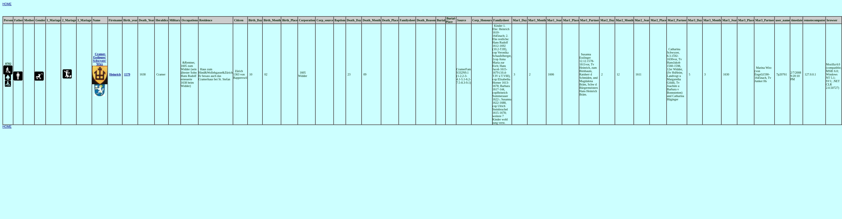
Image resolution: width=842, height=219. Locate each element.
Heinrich (115, 74)
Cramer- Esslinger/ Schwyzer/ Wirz (99, 59)
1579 (127, 74)
